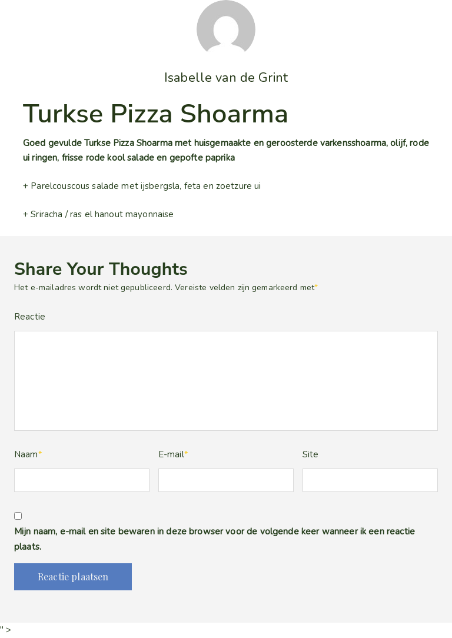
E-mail (173, 454)
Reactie (29, 317)
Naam (28, 454)
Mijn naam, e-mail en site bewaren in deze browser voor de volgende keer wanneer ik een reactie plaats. (214, 539)
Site (311, 454)
